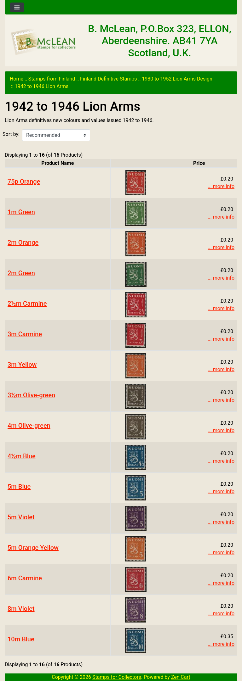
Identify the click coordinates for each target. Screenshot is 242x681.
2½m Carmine (27, 303)
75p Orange (24, 181)
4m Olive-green (29, 425)
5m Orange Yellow (33, 547)
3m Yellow (22, 364)
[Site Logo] (44, 42)
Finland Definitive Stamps (108, 79)
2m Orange (23, 242)
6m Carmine (25, 578)
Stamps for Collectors (116, 677)
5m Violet (21, 517)
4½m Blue (22, 456)
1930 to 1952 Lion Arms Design (177, 79)
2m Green (21, 273)
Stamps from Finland (51, 79)
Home (16, 79)
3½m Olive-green (31, 395)
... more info (221, 186)
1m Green (21, 212)
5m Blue (19, 486)
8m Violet (21, 608)
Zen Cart (180, 677)
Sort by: (11, 134)
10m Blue (21, 639)
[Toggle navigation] (17, 7)
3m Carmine (25, 334)
